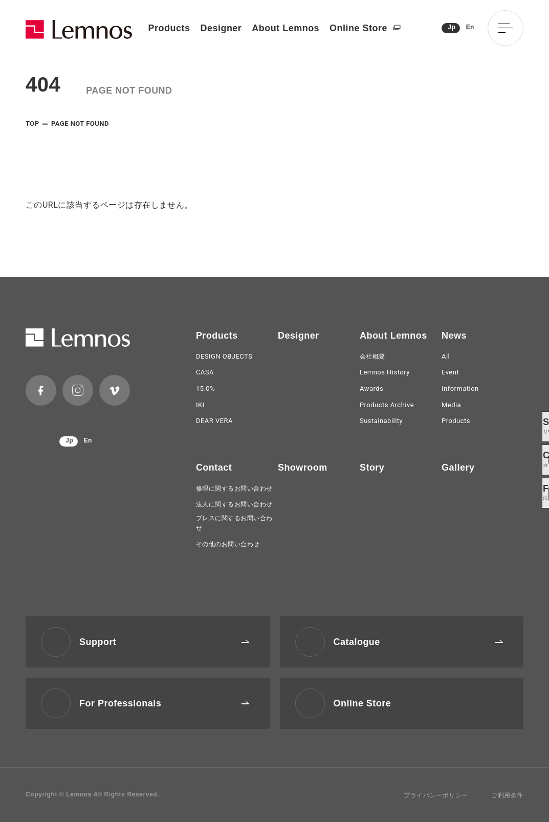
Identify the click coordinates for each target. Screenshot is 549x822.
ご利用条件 (507, 795)
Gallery (458, 467)
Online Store (365, 28)
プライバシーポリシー (436, 795)
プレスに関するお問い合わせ (234, 523)
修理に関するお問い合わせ (234, 488)
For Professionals (164, 703)
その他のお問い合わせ (228, 544)
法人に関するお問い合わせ (234, 504)
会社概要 (372, 356)
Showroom (302, 467)
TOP (32, 123)
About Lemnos (285, 28)
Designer (220, 28)
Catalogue (418, 642)
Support (164, 642)
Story (372, 467)
